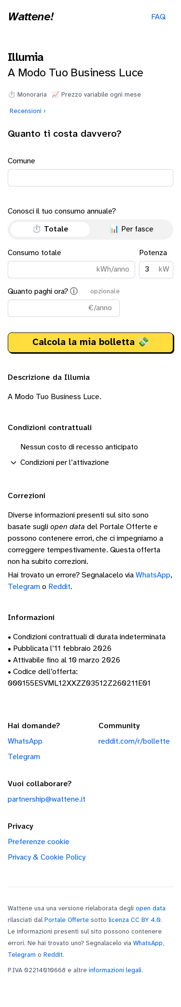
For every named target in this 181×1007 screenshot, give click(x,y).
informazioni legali (115, 970)
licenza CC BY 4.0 (135, 920)
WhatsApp (153, 575)
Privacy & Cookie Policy (46, 857)
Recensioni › (28, 111)
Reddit (59, 587)
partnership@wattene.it (46, 799)
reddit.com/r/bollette (134, 741)
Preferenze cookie (39, 842)
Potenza (156, 263)
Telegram (24, 587)
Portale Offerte (66, 920)
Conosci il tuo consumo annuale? (90, 223)
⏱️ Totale (50, 229)
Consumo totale (71, 263)
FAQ (158, 17)
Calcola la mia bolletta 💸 (90, 342)
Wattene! (30, 17)
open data (151, 908)
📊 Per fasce (131, 229)
